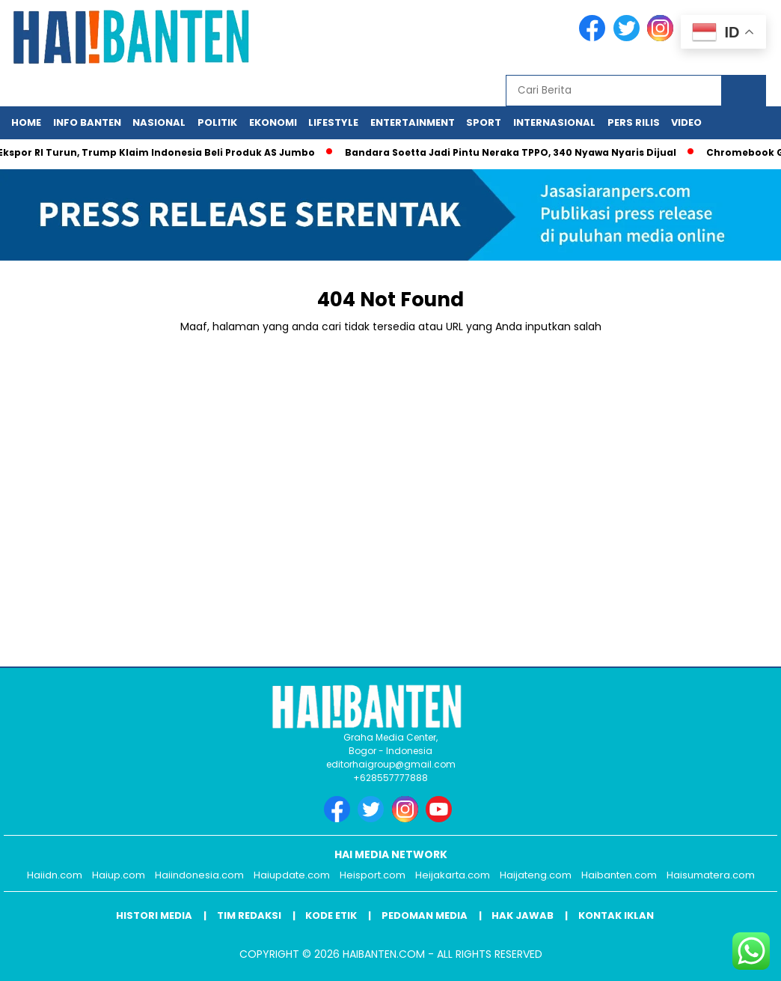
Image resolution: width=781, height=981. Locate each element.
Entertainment (412, 122)
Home (26, 122)
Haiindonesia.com (199, 875)
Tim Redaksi (249, 915)
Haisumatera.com (711, 875)
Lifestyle (333, 122)
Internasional (554, 122)
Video (686, 122)
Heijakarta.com (452, 875)
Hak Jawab (522, 915)
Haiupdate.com (292, 875)
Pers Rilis (633, 122)
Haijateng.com (536, 875)
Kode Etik (331, 915)
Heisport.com (372, 875)
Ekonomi (273, 122)
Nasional (159, 122)
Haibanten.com (619, 875)
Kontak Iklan (616, 915)
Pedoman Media (425, 915)
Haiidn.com (54, 875)
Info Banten (87, 122)
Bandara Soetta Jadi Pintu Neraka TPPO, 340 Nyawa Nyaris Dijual (515, 152)
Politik (217, 122)
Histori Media (154, 915)
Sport (483, 122)
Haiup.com (118, 875)
